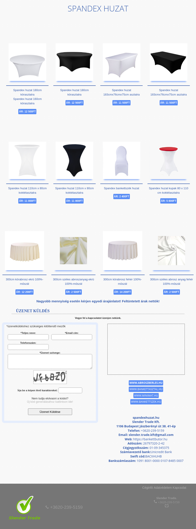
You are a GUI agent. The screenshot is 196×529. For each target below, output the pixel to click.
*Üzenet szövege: (49, 352)
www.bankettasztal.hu (145, 389)
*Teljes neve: (28, 333)
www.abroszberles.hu (145, 383)
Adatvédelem (163, 487)
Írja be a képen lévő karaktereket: (38, 390)
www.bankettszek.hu (146, 402)
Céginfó (147, 487)
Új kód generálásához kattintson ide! (50, 401)
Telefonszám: (28, 343)
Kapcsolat (179, 487)
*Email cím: (71, 333)
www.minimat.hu (146, 395)
